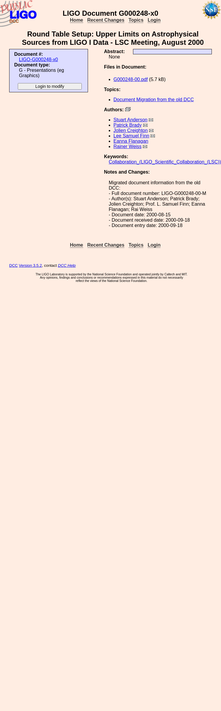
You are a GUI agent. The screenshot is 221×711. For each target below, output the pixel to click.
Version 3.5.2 (30, 265)
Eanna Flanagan (130, 141)
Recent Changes (105, 20)
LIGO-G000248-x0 (38, 59)
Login (154, 20)
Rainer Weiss (127, 146)
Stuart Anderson (130, 119)
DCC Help (67, 265)
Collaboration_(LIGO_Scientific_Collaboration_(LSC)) (165, 161)
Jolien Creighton (130, 130)
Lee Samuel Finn (131, 135)
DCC (13, 265)
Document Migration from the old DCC (153, 99)
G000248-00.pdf (130, 79)
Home (76, 20)
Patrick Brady (127, 125)
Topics (136, 20)
